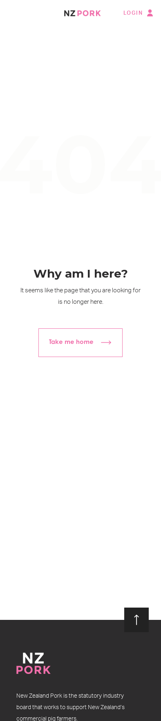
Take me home (71, 342)
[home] (80, 13)
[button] (13, 13)
